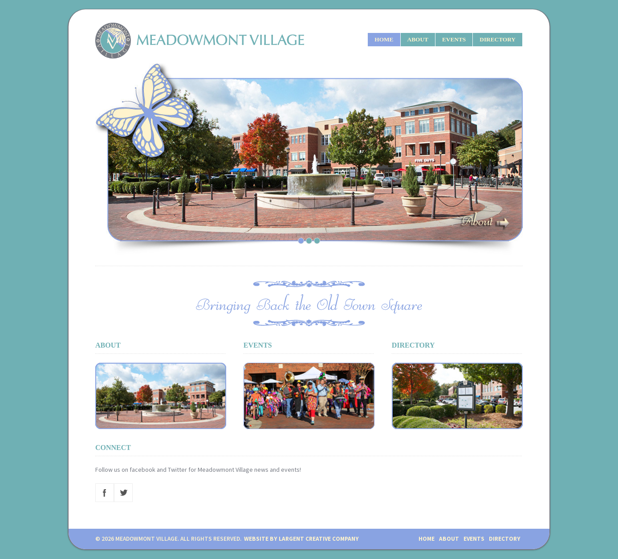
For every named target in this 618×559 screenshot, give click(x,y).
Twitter (123, 492)
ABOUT (417, 39)
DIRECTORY (498, 39)
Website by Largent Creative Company (301, 539)
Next (514, 159)
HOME (383, 39)
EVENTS (454, 39)
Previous (117, 159)
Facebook (104, 492)
